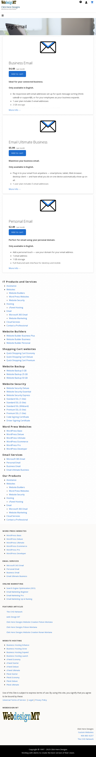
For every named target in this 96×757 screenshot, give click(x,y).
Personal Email (20, 221)
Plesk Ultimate (12, 684)
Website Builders (17, 293)
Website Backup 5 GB (16, 370)
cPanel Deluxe (12, 666)
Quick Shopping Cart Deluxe (19, 356)
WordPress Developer (16, 448)
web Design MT (13, 617)
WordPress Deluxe (15, 434)
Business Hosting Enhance (17, 645)
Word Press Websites (19, 296)
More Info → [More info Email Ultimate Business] (15, 189)
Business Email (20, 62)
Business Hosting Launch (17, 656)
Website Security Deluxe (17, 388)
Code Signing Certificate (17, 417)
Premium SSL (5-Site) (16, 409)
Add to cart (17, 74)
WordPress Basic (14, 430)
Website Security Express (18, 395)
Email (9, 311)
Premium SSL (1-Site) (16, 413)
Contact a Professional (17, 325)
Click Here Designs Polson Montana (21, 627)
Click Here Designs (10, 7)
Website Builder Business (18, 339)
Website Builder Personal (18, 343)
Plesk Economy (13, 677)
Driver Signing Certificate (18, 420)
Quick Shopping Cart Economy (20, 353)
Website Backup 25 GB (17, 374)
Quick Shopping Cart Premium (20, 360)
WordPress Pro (13, 445)
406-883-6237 (87, 735)
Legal (30, 700)
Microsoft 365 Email (18, 314)
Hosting (10, 304)
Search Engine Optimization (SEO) (20, 588)
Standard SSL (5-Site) (16, 402)
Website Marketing (18, 318)
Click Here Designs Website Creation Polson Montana (29, 622)
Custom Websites (86, 732)
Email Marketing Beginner (17, 592)
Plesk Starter (12, 674)
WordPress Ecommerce (17, 441)
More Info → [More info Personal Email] (15, 268)
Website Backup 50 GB (17, 377)
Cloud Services (13, 322)
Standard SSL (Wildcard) (17, 406)
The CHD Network (14, 611)
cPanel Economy (13, 659)
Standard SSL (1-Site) (16, 399)
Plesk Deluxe (12, 681)
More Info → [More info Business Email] (15, 110)
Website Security (17, 300)
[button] (4, 15)
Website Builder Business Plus (20, 335)
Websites (10, 289)
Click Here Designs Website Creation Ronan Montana (29, 632)
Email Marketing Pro (15, 595)
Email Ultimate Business (28, 142)
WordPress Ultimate (15, 438)
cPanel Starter (12, 663)
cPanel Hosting (16, 307)
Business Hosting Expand (17, 652)
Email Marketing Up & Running (19, 599)
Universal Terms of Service (14, 700)
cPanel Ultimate (13, 670)
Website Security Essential (18, 391)
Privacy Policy (41, 700)
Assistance (11, 286)
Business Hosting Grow (16, 648)
